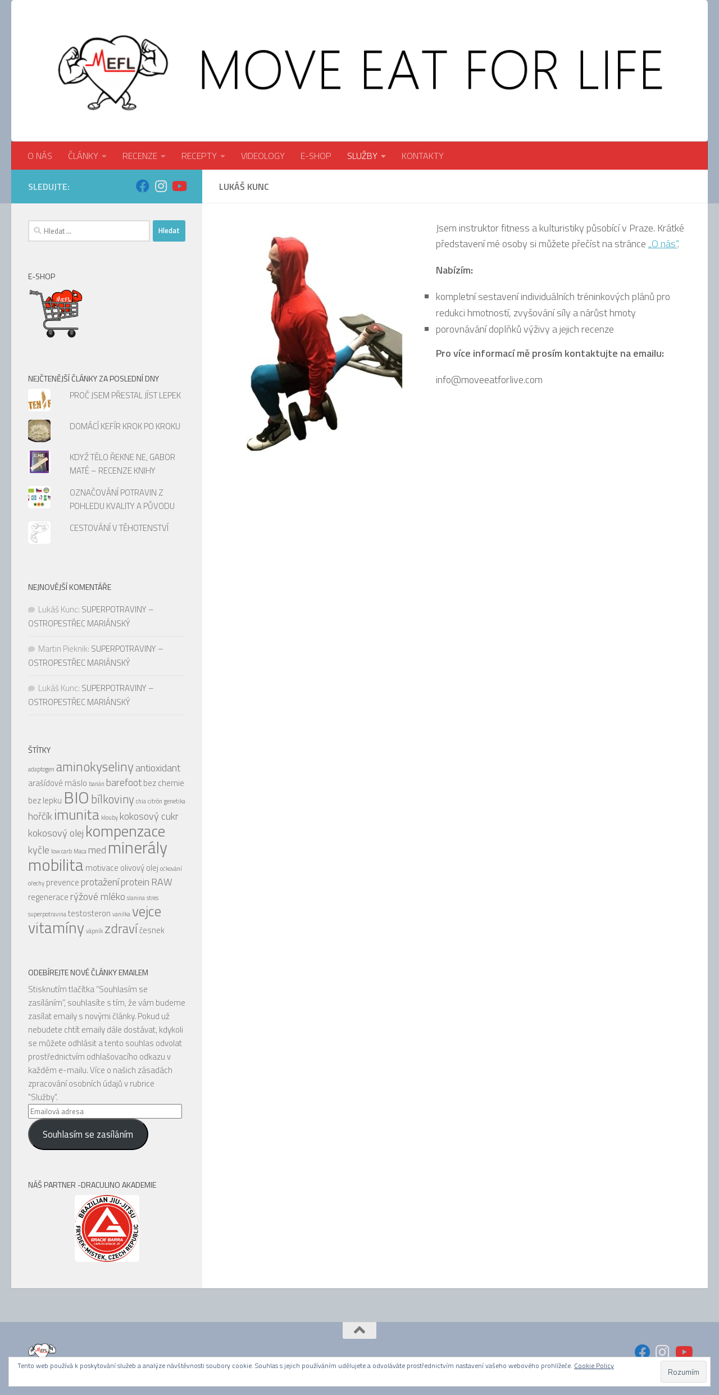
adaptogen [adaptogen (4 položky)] (41, 769)
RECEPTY (199, 155)
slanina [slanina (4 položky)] (136, 897)
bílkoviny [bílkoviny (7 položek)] (112, 799)
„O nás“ (662, 243)
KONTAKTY (423, 155)
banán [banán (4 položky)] (96, 783)
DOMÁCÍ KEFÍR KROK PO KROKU (125, 426)
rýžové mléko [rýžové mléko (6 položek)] (97, 896)
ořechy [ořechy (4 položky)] (36, 883)
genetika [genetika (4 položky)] (174, 801)
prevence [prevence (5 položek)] (62, 882)
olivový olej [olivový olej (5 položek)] (139, 867)
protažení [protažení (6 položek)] (100, 881)
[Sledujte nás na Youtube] (178, 186)
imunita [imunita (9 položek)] (76, 814)
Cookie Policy (594, 1365)
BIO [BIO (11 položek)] (76, 797)
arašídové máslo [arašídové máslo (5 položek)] (57, 782)
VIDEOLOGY (263, 155)
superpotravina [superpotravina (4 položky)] (47, 914)
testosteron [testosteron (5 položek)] (89, 913)
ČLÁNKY (83, 155)
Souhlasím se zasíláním (88, 1134)
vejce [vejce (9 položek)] (146, 911)
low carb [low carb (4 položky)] (61, 851)
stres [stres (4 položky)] (152, 897)
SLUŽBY (362, 155)
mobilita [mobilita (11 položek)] (56, 864)
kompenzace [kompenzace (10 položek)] (125, 831)
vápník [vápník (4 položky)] (94, 930)
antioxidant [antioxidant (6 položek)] (157, 767)
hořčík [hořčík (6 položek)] (40, 816)
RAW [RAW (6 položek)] (161, 881)
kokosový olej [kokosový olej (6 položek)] (56, 832)
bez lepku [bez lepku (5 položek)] (45, 800)
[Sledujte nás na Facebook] (142, 186)
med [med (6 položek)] (97, 849)
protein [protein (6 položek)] (135, 881)
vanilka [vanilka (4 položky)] (121, 914)
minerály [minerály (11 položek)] (137, 847)
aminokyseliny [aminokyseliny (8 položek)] (95, 766)
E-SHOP (316, 155)
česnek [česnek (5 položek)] (152, 930)
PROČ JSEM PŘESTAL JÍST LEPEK (125, 395)
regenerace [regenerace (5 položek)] (48, 896)
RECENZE (139, 155)
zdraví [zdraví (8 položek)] (121, 928)
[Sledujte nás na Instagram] (160, 186)
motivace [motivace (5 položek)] (102, 867)
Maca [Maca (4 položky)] (80, 851)
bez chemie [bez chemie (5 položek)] (163, 782)
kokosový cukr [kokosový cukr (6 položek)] (149, 816)
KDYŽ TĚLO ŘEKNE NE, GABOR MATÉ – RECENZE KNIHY (122, 464)
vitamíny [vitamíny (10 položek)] (56, 927)
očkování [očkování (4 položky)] (171, 868)
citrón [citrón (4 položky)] (155, 801)
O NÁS (40, 155)
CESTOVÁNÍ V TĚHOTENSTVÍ (119, 527)
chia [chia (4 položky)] (141, 801)
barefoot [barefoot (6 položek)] (124, 782)
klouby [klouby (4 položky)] (109, 817)
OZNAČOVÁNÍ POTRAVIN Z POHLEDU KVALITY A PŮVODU (122, 499)
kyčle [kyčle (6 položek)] (38, 849)
